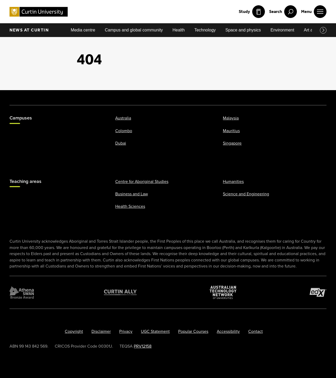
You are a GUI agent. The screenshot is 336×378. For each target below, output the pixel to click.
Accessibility (228, 331)
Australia (123, 118)
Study (252, 11)
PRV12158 (142, 346)
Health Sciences (130, 206)
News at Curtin (29, 30)
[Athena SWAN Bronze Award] (22, 292)
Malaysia (231, 118)
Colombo (123, 131)
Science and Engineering (246, 194)
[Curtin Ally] (120, 292)
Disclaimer (101, 331)
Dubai (120, 143)
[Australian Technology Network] (223, 292)
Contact (255, 331)
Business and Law (131, 194)
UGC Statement (155, 331)
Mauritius (231, 131)
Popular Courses (193, 331)
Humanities (233, 181)
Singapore (232, 143)
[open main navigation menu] (313, 11)
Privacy (125, 331)
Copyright (74, 331)
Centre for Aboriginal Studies (141, 181)
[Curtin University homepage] (39, 11)
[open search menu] (283, 11)
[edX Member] (318, 292)
